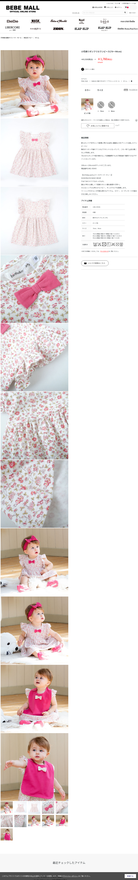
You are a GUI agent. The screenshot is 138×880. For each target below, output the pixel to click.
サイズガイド (104, 251)
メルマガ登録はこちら (96, 263)
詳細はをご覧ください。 (74, 876)
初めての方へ (132, 13)
